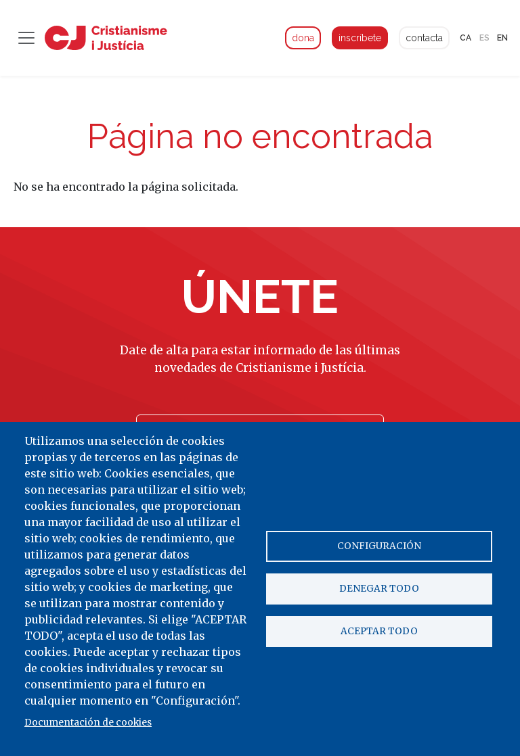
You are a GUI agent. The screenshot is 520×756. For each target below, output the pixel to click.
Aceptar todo (379, 632)
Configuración (379, 544)
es (484, 38)
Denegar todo (379, 588)
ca (465, 38)
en (502, 38)
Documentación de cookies (88, 722)
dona (303, 37)
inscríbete (360, 37)
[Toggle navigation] (26, 38)
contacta (424, 37)
